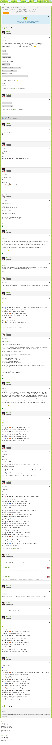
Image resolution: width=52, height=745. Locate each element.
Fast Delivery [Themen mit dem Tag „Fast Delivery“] (47, 714)
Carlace (28, 243)
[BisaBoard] (3, 1)
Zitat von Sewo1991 (7, 567)
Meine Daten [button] (4, 54)
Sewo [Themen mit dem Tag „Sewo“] (42, 714)
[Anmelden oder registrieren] (47, 1)
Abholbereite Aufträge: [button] (6, 103)
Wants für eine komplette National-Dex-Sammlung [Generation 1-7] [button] (15, 76)
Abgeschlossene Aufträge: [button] (7, 106)
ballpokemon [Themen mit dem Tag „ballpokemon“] (19, 714)
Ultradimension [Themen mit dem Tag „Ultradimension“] (31, 714)
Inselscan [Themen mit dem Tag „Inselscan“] (4, 716)
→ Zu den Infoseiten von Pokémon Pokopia (26, 22)
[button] (50, 1)
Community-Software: (26, 743)
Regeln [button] (3, 51)
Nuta (5, 238)
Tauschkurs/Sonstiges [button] (6, 57)
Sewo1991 (13, 12)
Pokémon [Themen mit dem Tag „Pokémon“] (4, 714)
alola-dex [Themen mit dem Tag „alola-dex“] (37, 714)
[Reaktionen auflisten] (3, 226)
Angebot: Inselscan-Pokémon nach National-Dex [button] (11, 67)
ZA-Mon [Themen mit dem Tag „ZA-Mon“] (25, 714)
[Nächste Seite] (12, 28)
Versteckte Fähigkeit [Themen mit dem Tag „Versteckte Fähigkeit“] (12, 714)
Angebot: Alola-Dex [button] (6, 64)
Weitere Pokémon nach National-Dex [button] (9, 70)
